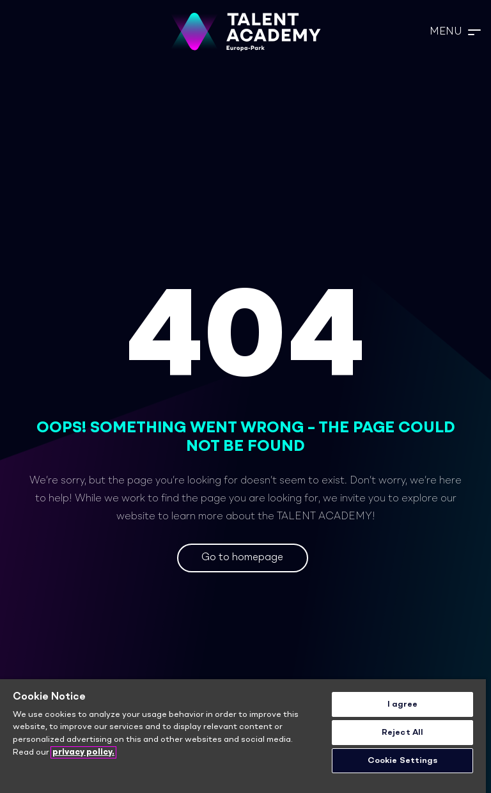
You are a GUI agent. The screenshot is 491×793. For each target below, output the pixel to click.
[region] (243, 736)
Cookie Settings (403, 761)
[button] (455, 32)
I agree (402, 704)
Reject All (402, 732)
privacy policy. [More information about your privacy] (83, 752)
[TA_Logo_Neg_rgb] (245, 32)
